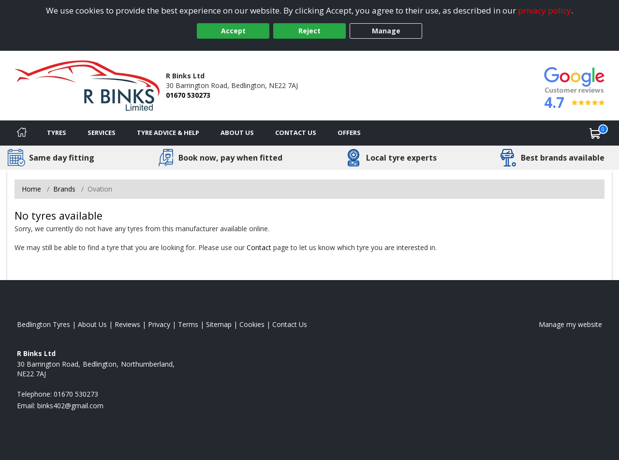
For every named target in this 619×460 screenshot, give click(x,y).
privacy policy (544, 10)
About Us (237, 132)
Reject (309, 30)
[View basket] (595, 133)
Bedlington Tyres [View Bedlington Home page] (43, 324)
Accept (233, 30)
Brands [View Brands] (64, 188)
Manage (386, 30)
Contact (259, 247)
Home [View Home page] (31, 188)
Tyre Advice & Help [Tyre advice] (168, 132)
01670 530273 (188, 95)
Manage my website (570, 324)
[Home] (21, 133)
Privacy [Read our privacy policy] (159, 324)
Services (102, 132)
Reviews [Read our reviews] (127, 324)
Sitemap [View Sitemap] (219, 324)
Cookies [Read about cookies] (252, 324)
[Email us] (70, 405)
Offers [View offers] (349, 132)
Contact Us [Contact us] (295, 132)
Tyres (56, 132)
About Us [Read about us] (92, 324)
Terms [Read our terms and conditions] (188, 324)
